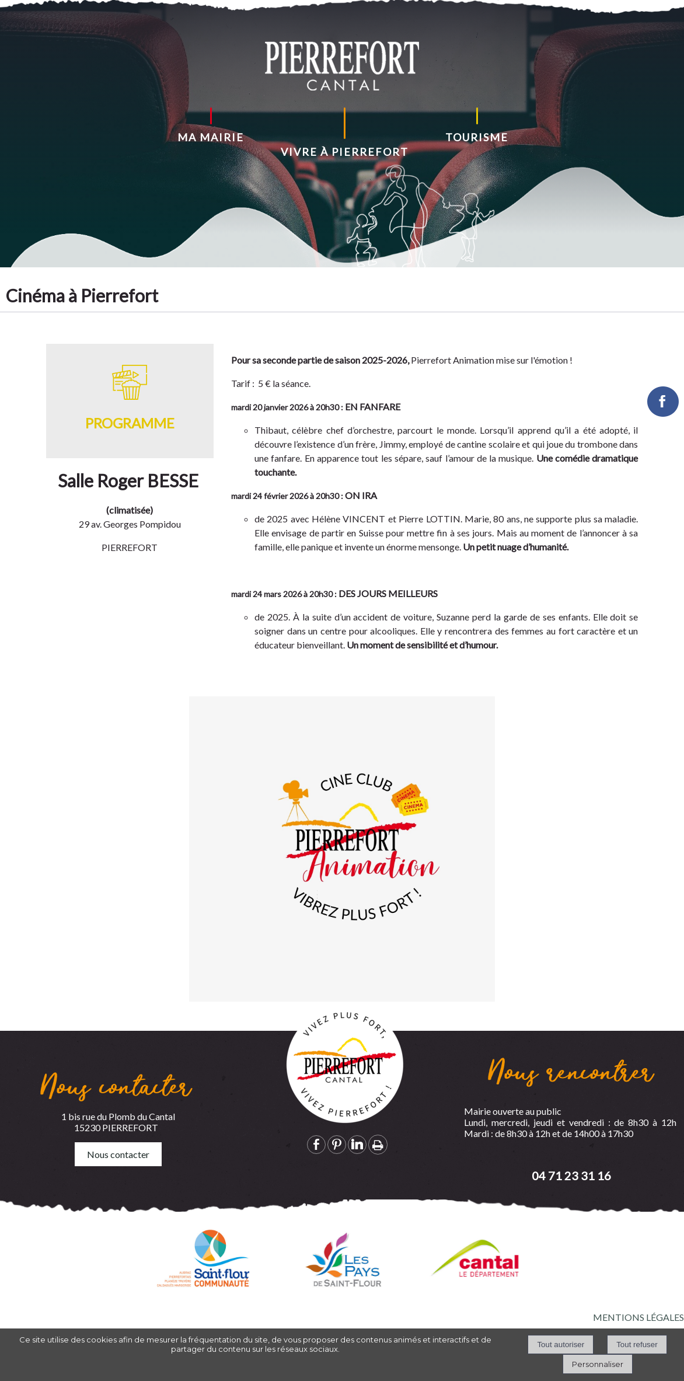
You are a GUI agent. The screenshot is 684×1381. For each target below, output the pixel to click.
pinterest (336, 1144)
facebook (316, 1144)
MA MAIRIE (210, 137)
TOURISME (476, 137)
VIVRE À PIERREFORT (345, 151)
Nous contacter (118, 1154)
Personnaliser (597, 1364)
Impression (378, 1145)
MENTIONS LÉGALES (638, 1317)
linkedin (357, 1144)
